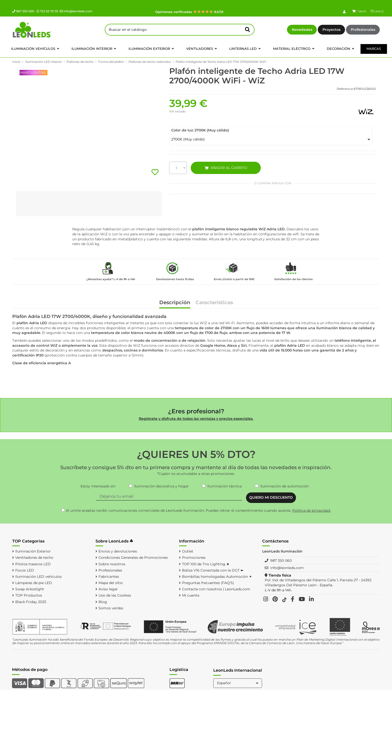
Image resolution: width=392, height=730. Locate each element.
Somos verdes (110, 608)
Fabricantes (108, 576)
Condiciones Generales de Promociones (133, 557)
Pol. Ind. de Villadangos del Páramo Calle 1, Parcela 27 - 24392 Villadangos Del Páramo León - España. (318, 582)
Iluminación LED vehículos (38, 576)
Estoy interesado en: (98, 486)
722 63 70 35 (47, 11)
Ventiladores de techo (34, 557)
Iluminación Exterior (33, 551)
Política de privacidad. (311, 510)
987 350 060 (23, 11)
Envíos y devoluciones (117, 551)
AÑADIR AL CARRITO (225, 167)
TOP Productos (28, 595)
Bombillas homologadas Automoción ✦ (217, 576)
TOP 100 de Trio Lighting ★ (206, 564)
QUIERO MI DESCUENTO (271, 497)
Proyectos (331, 29)
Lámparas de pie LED (33, 583)
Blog (102, 602)
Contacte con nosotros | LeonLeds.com (216, 589)
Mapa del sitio (110, 583)
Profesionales (363, 29)
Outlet (187, 551)
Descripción (174, 302)
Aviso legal (108, 589)
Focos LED (24, 570)
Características (214, 302)
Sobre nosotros (111, 564)
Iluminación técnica (224, 486)
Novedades (302, 29)
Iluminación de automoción (284, 486)
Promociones (194, 557)
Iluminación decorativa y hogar (161, 486)
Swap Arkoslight (29, 589)
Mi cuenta (190, 595)
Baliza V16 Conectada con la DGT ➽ (213, 570)
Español (238, 683)
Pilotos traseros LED (33, 564)
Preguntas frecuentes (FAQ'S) (208, 583)
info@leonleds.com (76, 11)
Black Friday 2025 (30, 602)
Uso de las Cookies (114, 595)
